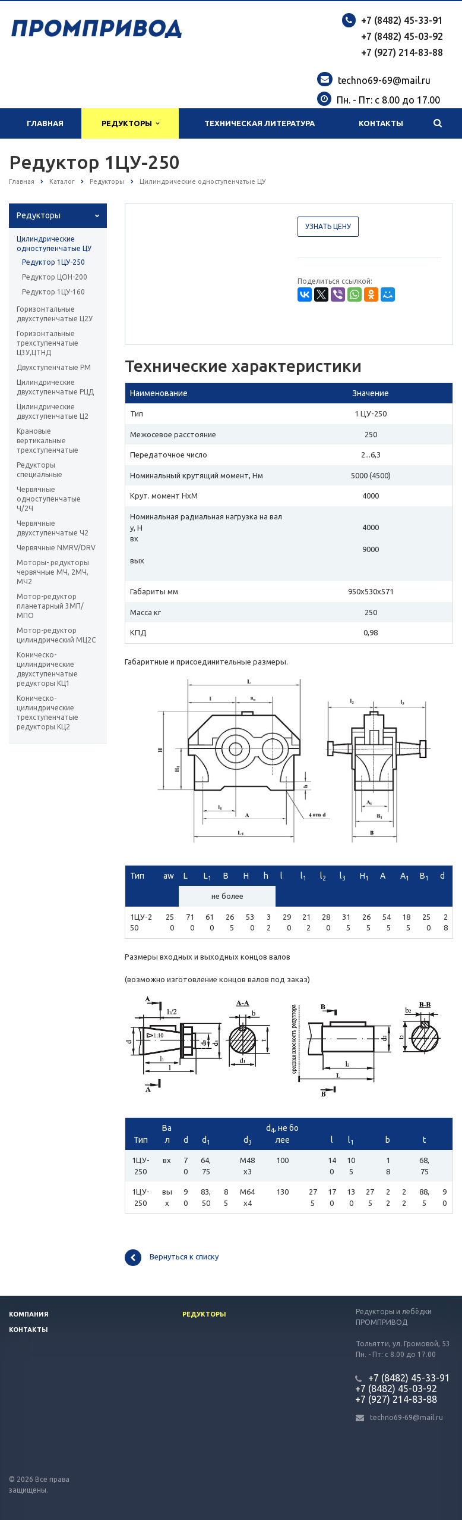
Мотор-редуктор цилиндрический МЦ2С (56, 635)
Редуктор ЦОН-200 (54, 277)
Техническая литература (259, 123)
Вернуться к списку (172, 1257)
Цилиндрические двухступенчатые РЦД (55, 387)
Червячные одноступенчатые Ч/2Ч (49, 498)
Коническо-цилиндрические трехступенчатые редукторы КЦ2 (47, 712)
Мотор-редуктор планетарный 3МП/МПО (50, 606)
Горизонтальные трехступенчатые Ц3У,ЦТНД (47, 343)
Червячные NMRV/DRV (56, 547)
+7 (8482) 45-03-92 (402, 36)
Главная (45, 123)
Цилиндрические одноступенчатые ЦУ (54, 243)
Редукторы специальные (39, 469)
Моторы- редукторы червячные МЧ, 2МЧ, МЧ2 (53, 572)
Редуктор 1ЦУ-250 (53, 262)
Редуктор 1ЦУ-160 (53, 292)
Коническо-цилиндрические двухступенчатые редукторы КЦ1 (47, 669)
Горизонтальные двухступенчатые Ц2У (55, 313)
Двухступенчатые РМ (54, 367)
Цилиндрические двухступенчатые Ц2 (52, 411)
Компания (29, 1314)
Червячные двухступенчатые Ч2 (52, 528)
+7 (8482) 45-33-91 (402, 20)
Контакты (381, 123)
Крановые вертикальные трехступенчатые (47, 440)
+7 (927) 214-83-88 (402, 52)
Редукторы (130, 123)
